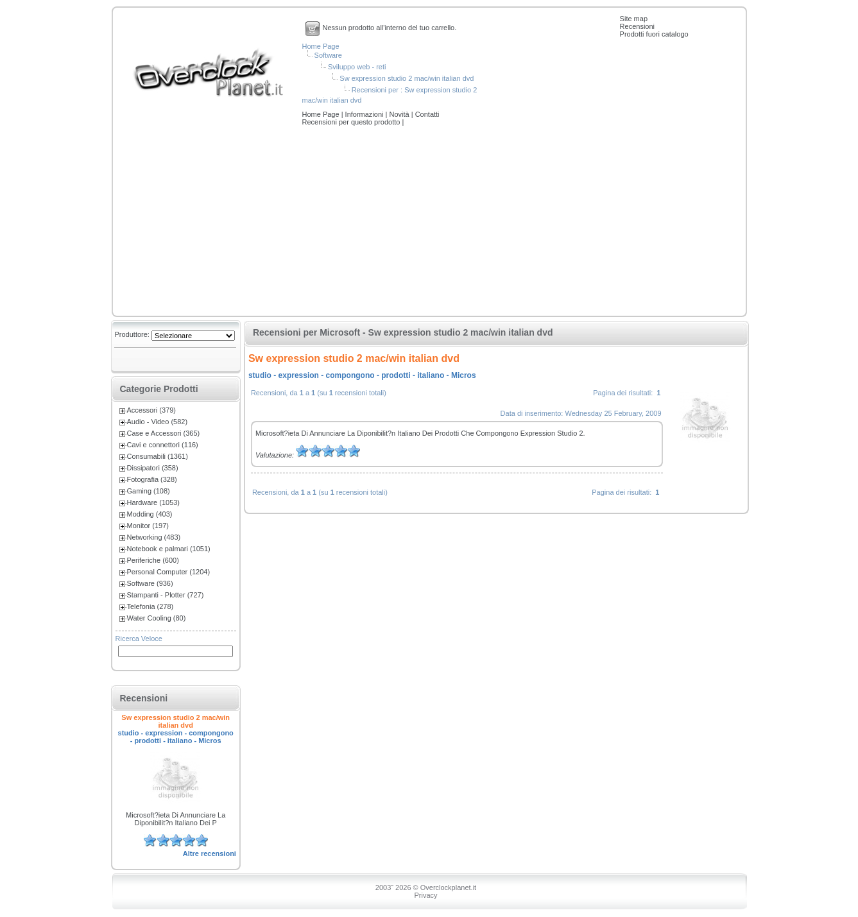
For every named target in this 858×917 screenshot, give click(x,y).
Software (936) (150, 583)
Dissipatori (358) (152, 468)
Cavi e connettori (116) (162, 445)
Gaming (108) (148, 491)
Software (328, 55)
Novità (400, 114)
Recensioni (637, 26)
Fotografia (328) (152, 479)
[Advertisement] (429, 222)
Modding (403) (150, 514)
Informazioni (365, 114)
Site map (634, 18)
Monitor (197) (148, 525)
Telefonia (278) (150, 606)
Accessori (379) (151, 410)
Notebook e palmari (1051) (168, 549)
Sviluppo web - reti (357, 67)
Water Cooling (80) (156, 618)
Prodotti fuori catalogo (654, 34)
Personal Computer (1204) (168, 572)
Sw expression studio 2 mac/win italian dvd (406, 78)
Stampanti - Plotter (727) (165, 595)
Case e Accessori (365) (163, 433)
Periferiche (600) (153, 560)
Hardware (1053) (153, 502)
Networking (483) (154, 537)
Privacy (425, 895)
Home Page (320, 46)
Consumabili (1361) (157, 456)
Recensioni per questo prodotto (352, 122)
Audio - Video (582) (157, 421)
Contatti (427, 114)
